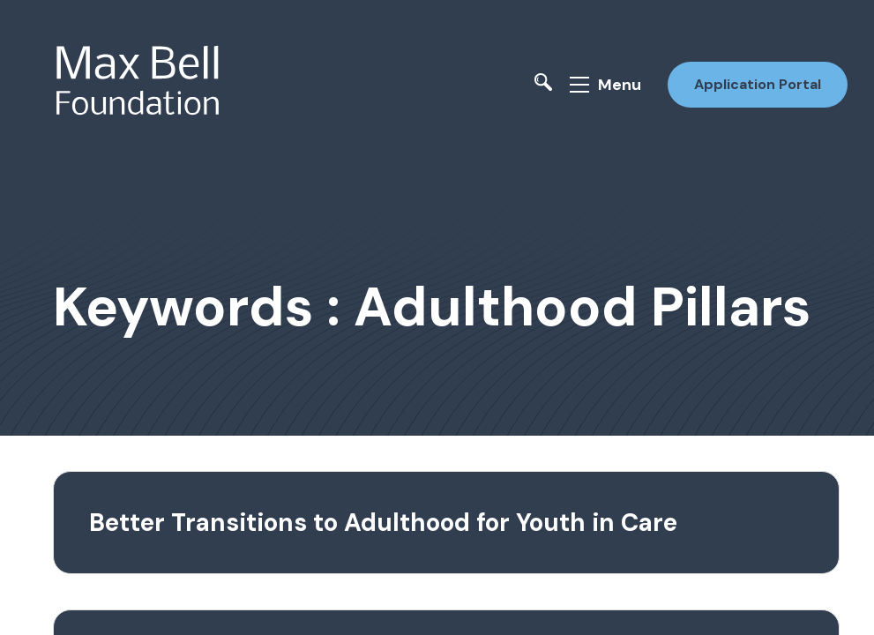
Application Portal (757, 84)
